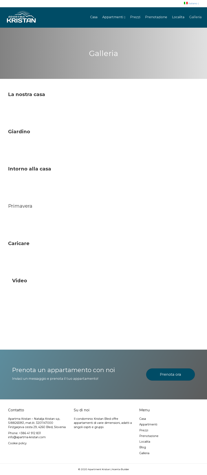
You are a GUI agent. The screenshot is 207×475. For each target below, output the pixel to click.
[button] (170, 374)
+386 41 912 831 (30, 433)
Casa (93, 17)
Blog (142, 447)
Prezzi (135, 17)
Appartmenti (112, 17)
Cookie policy (17, 443)
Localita (178, 17)
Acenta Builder (120, 469)
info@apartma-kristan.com (27, 437)
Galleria (195, 17)
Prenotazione (156, 17)
